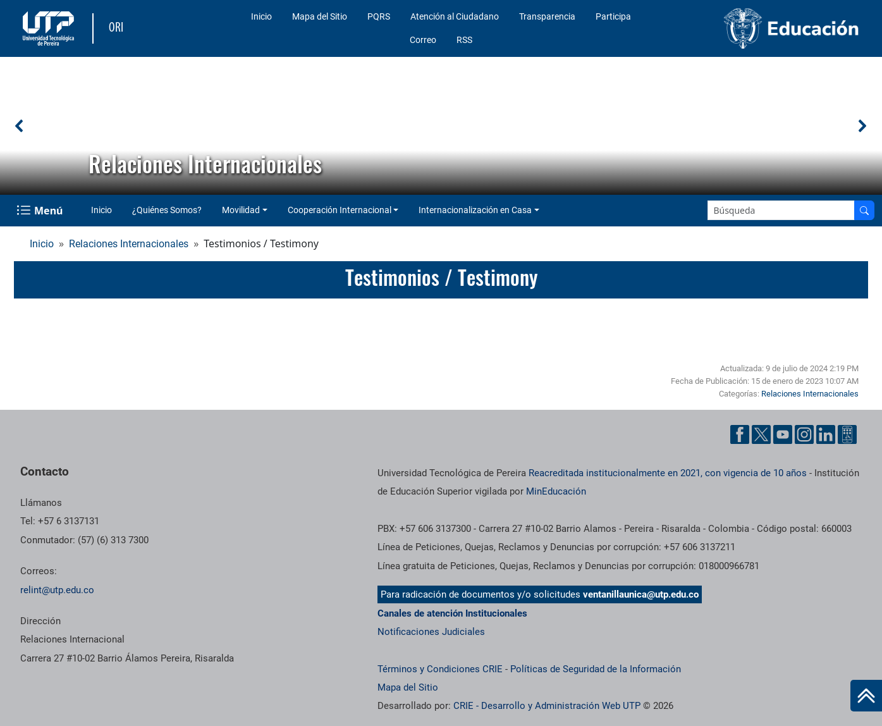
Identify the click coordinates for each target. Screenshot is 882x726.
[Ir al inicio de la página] (866, 695)
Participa (613, 16)
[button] (19, 126)
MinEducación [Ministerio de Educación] (556, 491)
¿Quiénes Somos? (167, 210)
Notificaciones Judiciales (431, 631)
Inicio (261, 16)
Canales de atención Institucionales (452, 613)
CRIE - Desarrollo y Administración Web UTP (546, 705)
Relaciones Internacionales (128, 244)
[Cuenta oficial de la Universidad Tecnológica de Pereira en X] (761, 434)
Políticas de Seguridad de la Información (595, 669)
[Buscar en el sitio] (864, 210)
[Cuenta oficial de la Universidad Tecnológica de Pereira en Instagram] (804, 434)
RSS (464, 40)
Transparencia (547, 16)
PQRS (378, 16)
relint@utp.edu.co (57, 590)
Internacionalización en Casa (475, 210)
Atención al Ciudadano (454, 16)
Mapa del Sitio (319, 16)
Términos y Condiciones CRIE (440, 669)
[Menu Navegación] (41, 210)
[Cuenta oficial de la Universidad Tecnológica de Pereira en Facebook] (739, 434)
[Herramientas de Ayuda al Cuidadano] (847, 434)
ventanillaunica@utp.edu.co (641, 594)
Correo (423, 40)
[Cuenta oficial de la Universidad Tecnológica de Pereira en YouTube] (782, 434)
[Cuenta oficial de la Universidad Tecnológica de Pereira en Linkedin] (825, 434)
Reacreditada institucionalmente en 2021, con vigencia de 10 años (668, 473)
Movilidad (241, 210)
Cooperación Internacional (339, 210)
